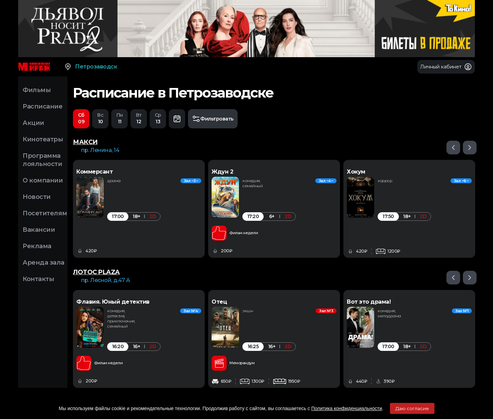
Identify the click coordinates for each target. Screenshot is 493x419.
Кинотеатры (43, 139)
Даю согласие (412, 408)
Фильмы (37, 90)
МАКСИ (85, 142)
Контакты (38, 279)
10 (100, 118)
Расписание (42, 106)
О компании (43, 180)
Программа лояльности (42, 160)
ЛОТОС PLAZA (96, 272)
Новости (37, 197)
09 (81, 118)
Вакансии (39, 229)
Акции (33, 123)
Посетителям (45, 213)
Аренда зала (43, 262)
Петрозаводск (90, 67)
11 (119, 118)
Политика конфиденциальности (346, 408)
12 (138, 118)
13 (157, 118)
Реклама (37, 246)
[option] (139, 209)
